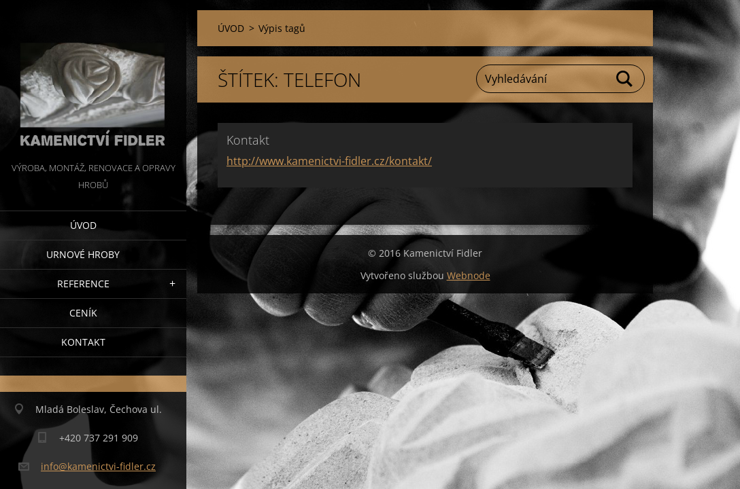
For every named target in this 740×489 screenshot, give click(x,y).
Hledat (625, 79)
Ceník (83, 312)
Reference (83, 283)
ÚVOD (83, 225)
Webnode (468, 275)
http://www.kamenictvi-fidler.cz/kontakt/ (329, 160)
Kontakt (83, 342)
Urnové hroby (83, 254)
